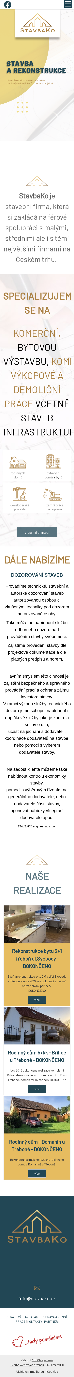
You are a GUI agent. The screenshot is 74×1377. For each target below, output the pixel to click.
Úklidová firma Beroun (30, 1371)
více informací (37, 543)
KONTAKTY (34, 1321)
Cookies (52, 1371)
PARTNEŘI (51, 1321)
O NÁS (11, 1317)
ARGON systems (42, 1360)
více (37, 1000)
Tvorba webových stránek (27, 1365)
